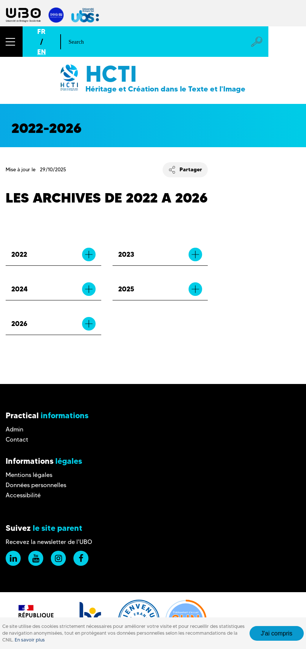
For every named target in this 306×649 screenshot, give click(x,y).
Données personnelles (36, 485)
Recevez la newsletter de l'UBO (49, 541)
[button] (11, 41)
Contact (17, 439)
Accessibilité (23, 495)
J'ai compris (276, 633)
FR (41, 31)
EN (41, 51)
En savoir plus (30, 640)
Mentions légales (29, 474)
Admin (14, 429)
